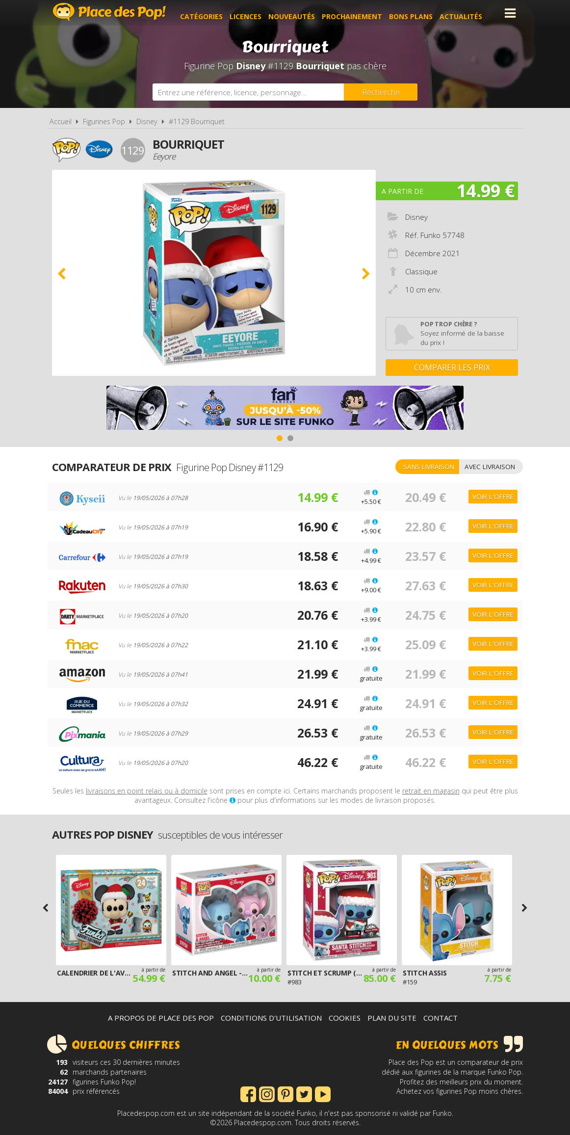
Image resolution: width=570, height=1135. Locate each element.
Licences (253, 13)
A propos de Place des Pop (161, 1018)
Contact (440, 1018)
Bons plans (418, 13)
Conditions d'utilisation (271, 1018)
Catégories (209, 13)
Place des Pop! (109, 12)
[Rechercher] (380, 92)
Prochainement (360, 13)
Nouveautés (299, 13)
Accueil (61, 121)
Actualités (468, 13)
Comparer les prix (452, 367)
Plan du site (391, 1018)
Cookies (345, 1018)
